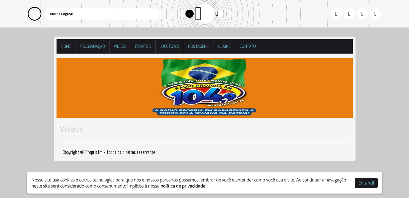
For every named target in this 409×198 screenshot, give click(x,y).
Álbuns (224, 46)
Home (66, 46)
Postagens (198, 46)
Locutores (169, 46)
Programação (92, 46)
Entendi (366, 183)
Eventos (143, 46)
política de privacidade (182, 186)
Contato (247, 46)
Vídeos (120, 46)
